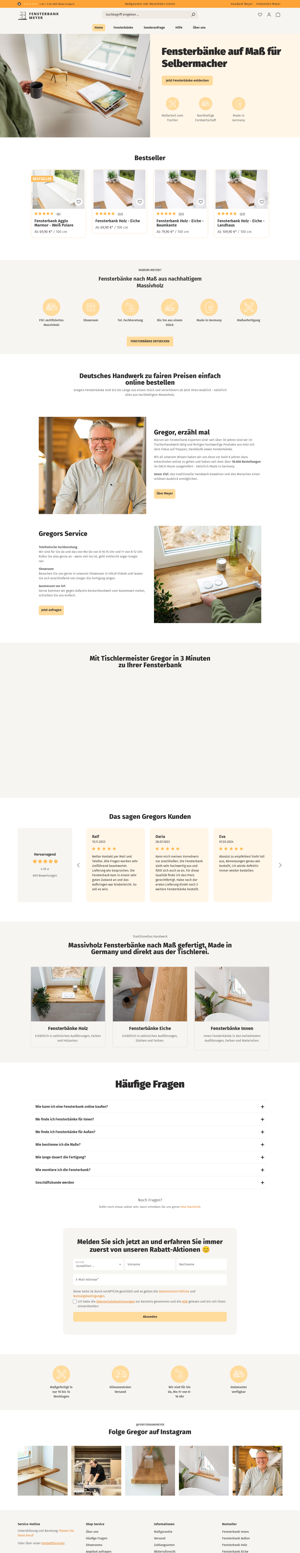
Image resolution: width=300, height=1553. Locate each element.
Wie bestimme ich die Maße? (150, 1144)
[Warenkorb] (278, 14)
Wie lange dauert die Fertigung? (150, 1157)
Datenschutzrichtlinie (174, 1291)
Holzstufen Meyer (268, 4)
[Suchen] (193, 14)
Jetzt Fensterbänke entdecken (187, 80)
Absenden (150, 1317)
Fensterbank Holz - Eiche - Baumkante (180, 223)
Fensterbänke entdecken (150, 341)
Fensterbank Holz (234, 1545)
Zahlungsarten (164, 1545)
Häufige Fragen (96, 1538)
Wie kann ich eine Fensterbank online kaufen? (150, 1106)
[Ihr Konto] (269, 14)
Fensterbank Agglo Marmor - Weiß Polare (53, 223)
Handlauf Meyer (241, 4)
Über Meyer (165, 493)
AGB (185, 1301)
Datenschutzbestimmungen (115, 1301)
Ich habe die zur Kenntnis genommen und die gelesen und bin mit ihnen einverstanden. (151, 1304)
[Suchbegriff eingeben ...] (145, 14)
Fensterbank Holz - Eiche (117, 221)
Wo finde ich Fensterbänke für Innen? (150, 1119)
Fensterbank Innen (235, 1532)
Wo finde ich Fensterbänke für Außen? (150, 1132)
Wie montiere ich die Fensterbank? (150, 1170)
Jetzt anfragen (51, 610)
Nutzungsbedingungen (89, 1296)
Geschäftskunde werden (150, 1182)
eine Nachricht (190, 1206)
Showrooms (94, 1545)
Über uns (92, 1532)
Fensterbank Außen (236, 1538)
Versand (159, 1538)
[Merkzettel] (260, 14)
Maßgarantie (163, 1532)
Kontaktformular (52, 1543)
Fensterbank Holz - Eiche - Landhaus (241, 223)
